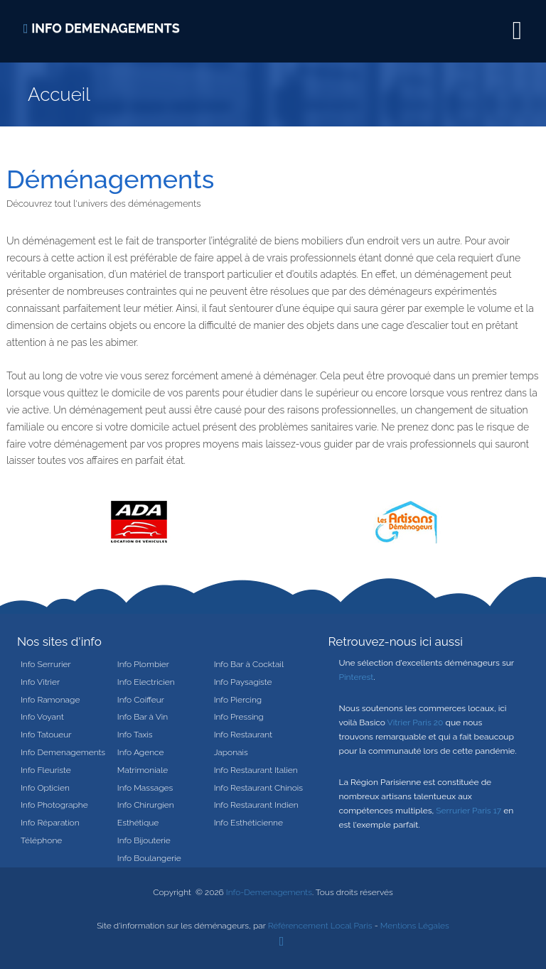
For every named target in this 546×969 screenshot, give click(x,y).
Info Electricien (146, 682)
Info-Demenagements (269, 892)
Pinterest (356, 677)
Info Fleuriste (46, 770)
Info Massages (145, 788)
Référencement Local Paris (320, 926)
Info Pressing (239, 717)
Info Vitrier (40, 682)
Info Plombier (143, 664)
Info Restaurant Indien (256, 805)
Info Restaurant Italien (256, 770)
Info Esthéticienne (248, 823)
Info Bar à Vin (142, 717)
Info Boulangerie (149, 858)
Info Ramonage (50, 700)
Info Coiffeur (140, 700)
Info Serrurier (46, 664)
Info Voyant (42, 717)
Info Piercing (238, 700)
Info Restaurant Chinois (258, 788)
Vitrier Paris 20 (415, 722)
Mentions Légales (414, 926)
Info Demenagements (63, 752)
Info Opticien (45, 788)
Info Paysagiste (243, 682)
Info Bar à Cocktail (249, 664)
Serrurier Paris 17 (468, 811)
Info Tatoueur (46, 735)
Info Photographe (54, 805)
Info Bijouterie (144, 840)
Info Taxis (135, 735)
